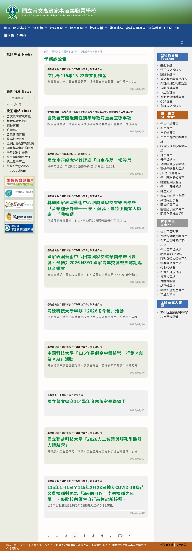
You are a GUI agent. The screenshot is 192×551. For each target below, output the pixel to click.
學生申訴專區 (169, 123)
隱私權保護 (166, 544)
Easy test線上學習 (172, 195)
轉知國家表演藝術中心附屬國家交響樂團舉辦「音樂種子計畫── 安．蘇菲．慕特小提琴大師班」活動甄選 (94, 208)
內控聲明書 (167, 281)
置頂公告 (78, 395)
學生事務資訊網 (170, 249)
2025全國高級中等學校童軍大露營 (174, 314)
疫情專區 (13, 130)
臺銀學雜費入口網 (172, 168)
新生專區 (166, 128)
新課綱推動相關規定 (173, 83)
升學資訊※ (167, 159)
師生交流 (166, 191)
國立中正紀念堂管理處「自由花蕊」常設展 (89, 160)
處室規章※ (167, 285)
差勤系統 (166, 65)
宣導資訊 (66, 111)
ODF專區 (166, 101)
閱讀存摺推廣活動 (172, 213)
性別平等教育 (169, 231)
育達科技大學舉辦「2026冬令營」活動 (85, 311)
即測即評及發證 (170, 272)
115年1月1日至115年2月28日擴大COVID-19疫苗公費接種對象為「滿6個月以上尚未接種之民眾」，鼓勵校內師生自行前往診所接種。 (95, 493)
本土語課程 (167, 92)
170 (120, 535)
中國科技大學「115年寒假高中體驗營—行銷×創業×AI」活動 (95, 356)
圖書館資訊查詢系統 (20, 148)
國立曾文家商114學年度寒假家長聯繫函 (86, 401)
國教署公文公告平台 (173, 258)
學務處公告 (53, 69)
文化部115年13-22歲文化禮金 (77, 75)
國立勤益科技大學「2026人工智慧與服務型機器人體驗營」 (94, 442)
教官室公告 (100, 111)
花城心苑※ (167, 294)
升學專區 (166, 155)
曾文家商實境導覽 (19, 116)
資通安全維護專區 (172, 96)
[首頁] (46, 51)
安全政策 (181, 544)
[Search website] (182, 43)
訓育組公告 (96, 69)
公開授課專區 (169, 87)
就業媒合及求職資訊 (173, 164)
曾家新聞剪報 (16, 134)
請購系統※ (167, 74)
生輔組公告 (127, 111)
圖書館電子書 (169, 204)
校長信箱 (13, 125)
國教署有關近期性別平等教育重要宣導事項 (89, 118)
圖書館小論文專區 (172, 209)
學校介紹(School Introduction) (18, 168)
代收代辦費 (167, 267)
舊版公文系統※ (170, 105)
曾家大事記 (167, 276)
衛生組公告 (96, 481)
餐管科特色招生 (17, 121)
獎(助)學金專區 (170, 173)
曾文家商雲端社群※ (173, 78)
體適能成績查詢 (170, 182)
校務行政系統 (16, 139)
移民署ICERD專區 (172, 254)
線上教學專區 (16, 161)
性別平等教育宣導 (83, 111)
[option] (19, 72)
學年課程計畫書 (17, 152)
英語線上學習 (169, 200)
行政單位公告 (81, 69)
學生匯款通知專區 (172, 177)
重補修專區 (167, 132)
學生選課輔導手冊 (19, 157)
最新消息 (66, 69)
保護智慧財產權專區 (173, 236)
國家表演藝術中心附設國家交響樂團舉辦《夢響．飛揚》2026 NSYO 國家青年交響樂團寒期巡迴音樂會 (94, 262)
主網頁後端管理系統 (20, 143)
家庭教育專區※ (170, 263)
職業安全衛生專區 (172, 290)
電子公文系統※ (170, 69)
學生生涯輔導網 (170, 186)
